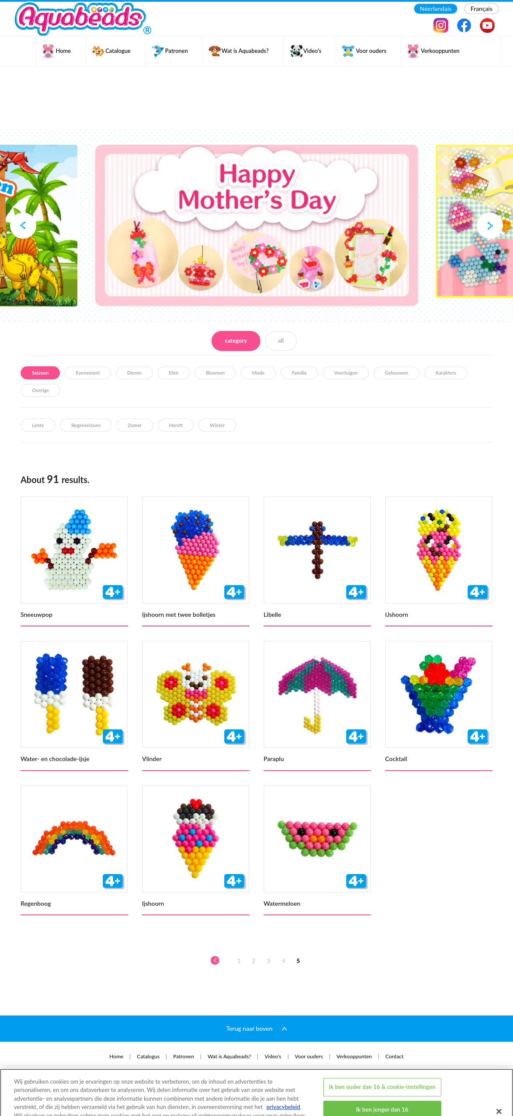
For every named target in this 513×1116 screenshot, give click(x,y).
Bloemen (215, 372)
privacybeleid (283, 1076)
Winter (217, 425)
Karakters (446, 372)
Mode (258, 372)
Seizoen (40, 372)
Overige (40, 390)
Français (481, 8)
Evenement (88, 372)
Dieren (134, 372)
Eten (173, 372)
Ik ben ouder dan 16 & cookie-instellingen (382, 1056)
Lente (38, 425)
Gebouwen (396, 372)
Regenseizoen (86, 425)
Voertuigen (346, 372)
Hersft (176, 425)
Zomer (135, 425)
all (281, 340)
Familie (299, 372)
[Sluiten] (499, 1081)
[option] (256, 226)
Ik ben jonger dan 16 (382, 1079)
